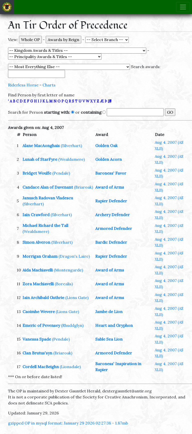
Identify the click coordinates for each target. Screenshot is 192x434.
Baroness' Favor (110, 173)
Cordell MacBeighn (40, 366)
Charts (49, 84)
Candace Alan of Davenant (47, 187)
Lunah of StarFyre (39, 159)
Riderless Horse (23, 84)
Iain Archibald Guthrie (43, 297)
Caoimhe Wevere (38, 311)
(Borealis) (64, 283)
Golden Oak (106, 145)
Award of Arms (109, 187)
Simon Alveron (36, 242)
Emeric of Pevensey (41, 325)
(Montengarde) (68, 269)
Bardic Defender (111, 242)
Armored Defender (113, 228)
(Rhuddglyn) (72, 325)
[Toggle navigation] (183, 7)
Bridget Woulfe (36, 173)
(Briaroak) (83, 187)
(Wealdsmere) (71, 159)
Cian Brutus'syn (37, 352)
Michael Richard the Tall (45, 225)
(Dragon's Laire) (74, 256)
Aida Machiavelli (37, 269)
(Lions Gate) (76, 297)
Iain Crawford (36, 214)
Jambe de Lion (108, 311)
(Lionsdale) (70, 366)
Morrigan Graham (40, 256)
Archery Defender (112, 214)
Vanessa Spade (36, 339)
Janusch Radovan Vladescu (47, 197)
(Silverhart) (71, 145)
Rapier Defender (111, 200)
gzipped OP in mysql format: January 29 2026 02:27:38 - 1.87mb (68, 422)
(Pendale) (61, 173)
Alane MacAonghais (41, 145)
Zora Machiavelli (38, 283)
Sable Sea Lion (108, 339)
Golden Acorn (108, 159)
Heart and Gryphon (114, 325)
